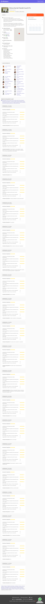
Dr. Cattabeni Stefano (20, 89)
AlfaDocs (2, 586)
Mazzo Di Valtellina (7, 586)
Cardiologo (16, 586)
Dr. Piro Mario (7, 79)
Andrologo (12, 586)
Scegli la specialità (31, 17)
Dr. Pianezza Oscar (19, 91)
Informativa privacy (16, 597)
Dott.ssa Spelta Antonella (19, 66)
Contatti (31, 597)
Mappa (11, 30)
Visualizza (8, 35)
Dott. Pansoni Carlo (20, 82)
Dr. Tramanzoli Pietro (8, 94)
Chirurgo (20, 586)
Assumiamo (30, 599)
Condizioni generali (25, 597)
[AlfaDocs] (4, 1)
